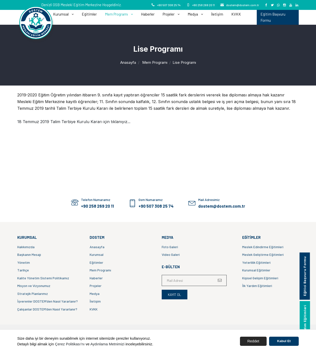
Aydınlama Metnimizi (107, 344)
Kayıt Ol (174, 294)
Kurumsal (61, 14)
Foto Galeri (170, 247)
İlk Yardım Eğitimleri (257, 286)
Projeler (169, 14)
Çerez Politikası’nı (70, 344)
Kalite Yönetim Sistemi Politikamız (43, 278)
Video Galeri (171, 254)
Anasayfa (128, 62)
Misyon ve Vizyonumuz (33, 286)
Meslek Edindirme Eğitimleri (262, 247)
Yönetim (23, 262)
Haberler (148, 14)
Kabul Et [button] (284, 341)
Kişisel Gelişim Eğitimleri (260, 278)
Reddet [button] (253, 341)
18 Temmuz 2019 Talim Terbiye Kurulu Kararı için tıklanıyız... (73, 121)
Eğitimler (89, 14)
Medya (193, 14)
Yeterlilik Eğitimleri (256, 262)
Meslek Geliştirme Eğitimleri (263, 254)
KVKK (236, 14)
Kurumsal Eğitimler (256, 270)
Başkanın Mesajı (29, 254)
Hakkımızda (26, 247)
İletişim (217, 14)
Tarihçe (23, 270)
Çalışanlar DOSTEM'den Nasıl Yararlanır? (47, 309)
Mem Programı (117, 14)
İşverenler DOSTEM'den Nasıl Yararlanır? (47, 301)
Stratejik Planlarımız (32, 293)
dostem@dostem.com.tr (242, 5)
